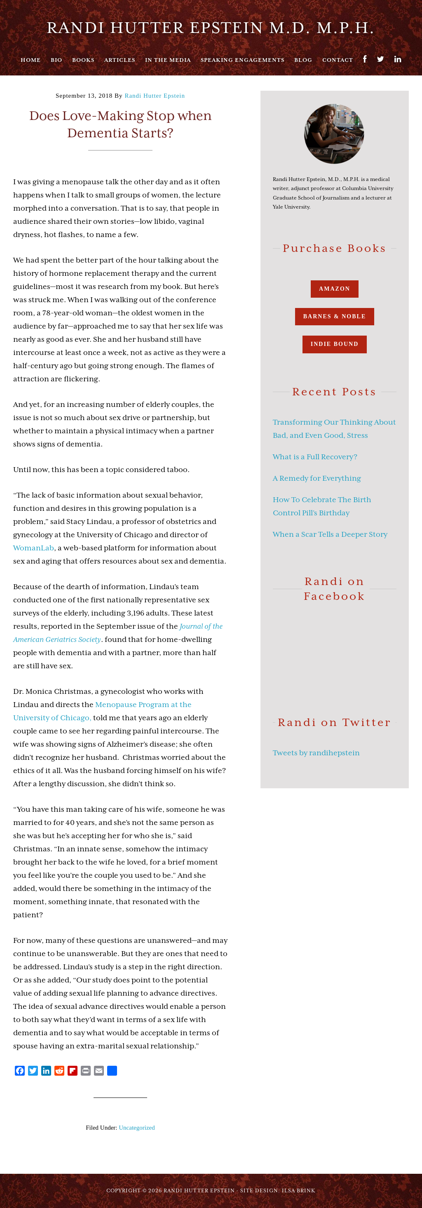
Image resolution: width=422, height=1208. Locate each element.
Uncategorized (137, 1127)
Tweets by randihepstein (316, 753)
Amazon (334, 289)
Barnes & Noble (334, 316)
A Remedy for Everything (317, 478)
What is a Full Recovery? (315, 457)
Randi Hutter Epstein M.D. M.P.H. (211, 28)
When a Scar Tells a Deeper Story (330, 534)
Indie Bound (335, 344)
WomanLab (33, 548)
